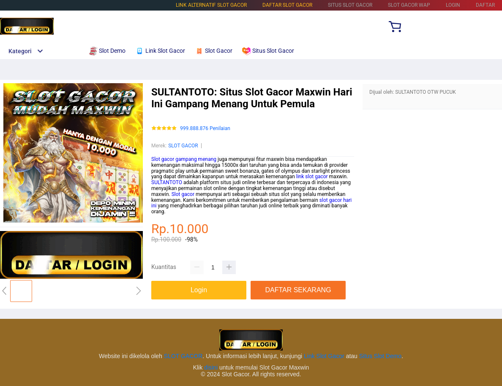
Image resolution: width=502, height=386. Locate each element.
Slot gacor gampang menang (183, 159)
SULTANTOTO (166, 182)
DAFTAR (485, 5)
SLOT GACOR (183, 146)
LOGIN (453, 5)
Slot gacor (183, 194)
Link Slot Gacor (324, 356)
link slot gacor (312, 176)
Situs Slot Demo (380, 356)
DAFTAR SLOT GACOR (287, 5)
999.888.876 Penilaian (205, 128)
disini (211, 367)
